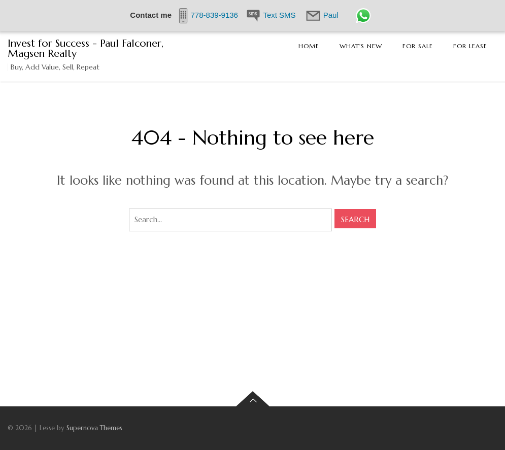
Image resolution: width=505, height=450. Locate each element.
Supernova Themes (94, 428)
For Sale (417, 46)
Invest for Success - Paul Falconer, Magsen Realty (85, 48)
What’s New (361, 46)
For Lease (470, 46)
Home (308, 46)
